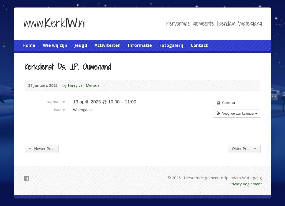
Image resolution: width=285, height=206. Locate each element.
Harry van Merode (84, 85)
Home (28, 45)
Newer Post (41, 148)
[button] (236, 113)
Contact (199, 45)
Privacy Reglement (245, 183)
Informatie (140, 45)
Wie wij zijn (55, 45)
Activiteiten (108, 45)
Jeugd (81, 45)
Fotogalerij (171, 45)
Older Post (244, 148)
